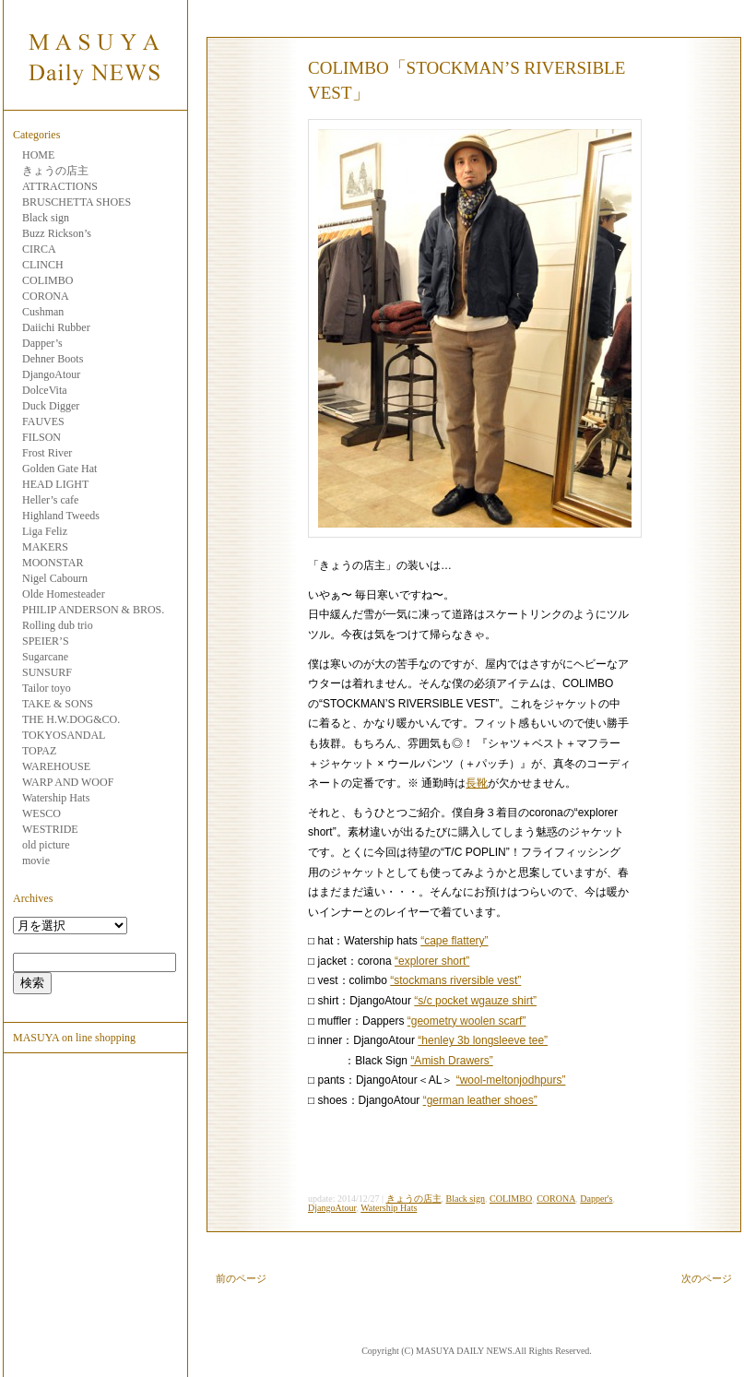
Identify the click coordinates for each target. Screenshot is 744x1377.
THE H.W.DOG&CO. (71, 719)
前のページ (241, 1278)
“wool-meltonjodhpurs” (511, 1080)
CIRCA (39, 249)
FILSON (41, 437)
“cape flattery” (454, 940)
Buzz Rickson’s (56, 233)
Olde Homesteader (63, 594)
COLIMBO (47, 280)
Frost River (47, 452)
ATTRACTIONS (60, 186)
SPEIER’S (45, 641)
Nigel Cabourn (55, 578)
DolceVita (44, 390)
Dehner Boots (52, 358)
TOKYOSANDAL (63, 735)
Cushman (43, 311)
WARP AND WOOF (67, 782)
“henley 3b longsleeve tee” (483, 1040)
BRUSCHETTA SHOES (76, 202)
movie (36, 860)
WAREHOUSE (56, 766)
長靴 (477, 783)
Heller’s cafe (50, 499)
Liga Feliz (44, 531)
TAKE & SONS (57, 703)
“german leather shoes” (480, 1100)
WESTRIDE (50, 829)
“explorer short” (432, 961)
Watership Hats (55, 797)
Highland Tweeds (61, 515)
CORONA (45, 296)
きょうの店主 (55, 170)
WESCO (41, 813)
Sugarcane (45, 656)
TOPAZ (39, 750)
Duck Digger (50, 405)
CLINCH (43, 264)
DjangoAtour (51, 374)
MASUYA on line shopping (74, 1037)
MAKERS (45, 546)
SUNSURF (47, 672)
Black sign (45, 217)
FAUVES (43, 421)
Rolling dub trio (57, 625)
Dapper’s (42, 343)
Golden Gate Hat (59, 468)
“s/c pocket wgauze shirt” (475, 1000)
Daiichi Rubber (56, 327)
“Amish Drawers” (451, 1060)
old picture (46, 844)
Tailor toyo (46, 688)
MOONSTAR (52, 562)
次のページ (706, 1278)
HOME (38, 154)
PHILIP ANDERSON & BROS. (93, 609)
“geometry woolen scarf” (466, 1021)
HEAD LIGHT (55, 484)
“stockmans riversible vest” (455, 980)
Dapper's (596, 1198)
